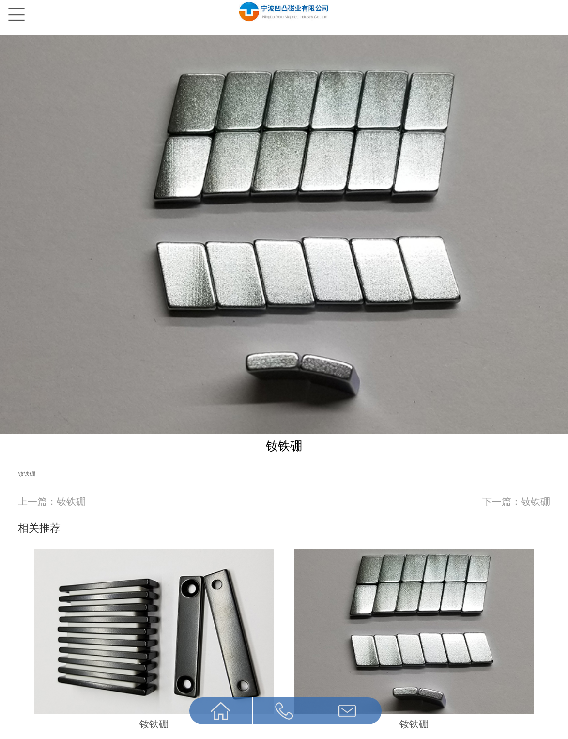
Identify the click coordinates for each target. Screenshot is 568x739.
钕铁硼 (26, 474)
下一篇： (516, 501)
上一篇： (52, 501)
